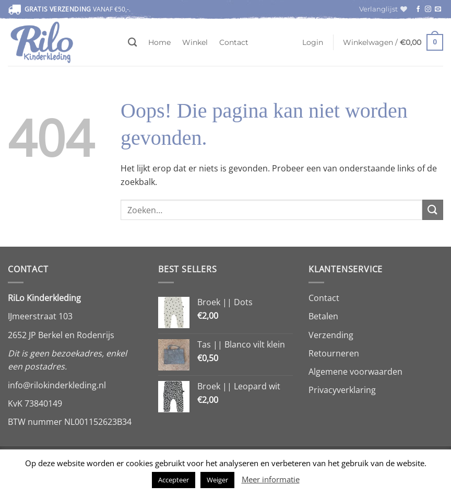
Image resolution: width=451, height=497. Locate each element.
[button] (312, 42)
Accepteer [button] (173, 479)
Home (159, 42)
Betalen (323, 316)
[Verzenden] (432, 210)
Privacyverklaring (342, 390)
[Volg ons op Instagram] (428, 9)
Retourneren (333, 353)
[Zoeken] (132, 42)
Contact (233, 42)
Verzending (330, 335)
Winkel (195, 42)
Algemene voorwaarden (355, 371)
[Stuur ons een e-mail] (438, 9)
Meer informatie (271, 479)
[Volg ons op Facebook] (418, 9)
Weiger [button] (217, 479)
